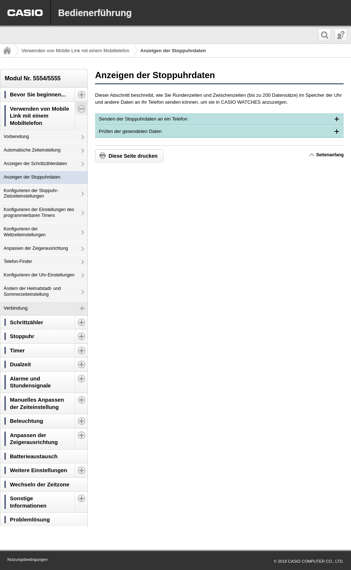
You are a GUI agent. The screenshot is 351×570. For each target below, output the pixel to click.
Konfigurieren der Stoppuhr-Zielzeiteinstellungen (31, 193)
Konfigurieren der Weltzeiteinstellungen (25, 231)
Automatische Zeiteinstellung (32, 150)
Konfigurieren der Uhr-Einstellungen (39, 275)
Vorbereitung (16, 136)
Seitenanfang (330, 154)
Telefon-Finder (18, 261)
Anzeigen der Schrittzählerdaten (35, 163)
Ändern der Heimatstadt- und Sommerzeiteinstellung (32, 291)
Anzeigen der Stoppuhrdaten (32, 177)
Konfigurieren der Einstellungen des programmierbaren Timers (39, 212)
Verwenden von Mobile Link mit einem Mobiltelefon (75, 50)
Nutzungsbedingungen (27, 559)
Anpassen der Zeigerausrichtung (36, 248)
